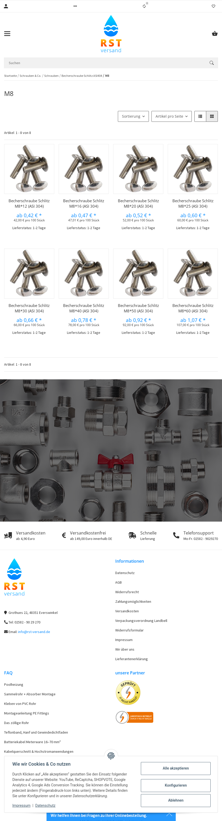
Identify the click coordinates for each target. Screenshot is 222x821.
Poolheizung (13, 684)
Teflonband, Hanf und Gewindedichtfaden (36, 732)
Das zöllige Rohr (16, 722)
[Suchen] (104, 63)
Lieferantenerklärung (131, 659)
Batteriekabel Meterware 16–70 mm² (32, 742)
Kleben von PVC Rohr (20, 703)
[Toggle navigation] (7, 34)
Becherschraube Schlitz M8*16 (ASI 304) (83, 203)
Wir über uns (124, 649)
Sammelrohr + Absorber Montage (30, 694)
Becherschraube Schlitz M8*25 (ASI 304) (192, 203)
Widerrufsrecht (127, 592)
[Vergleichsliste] (144, 6)
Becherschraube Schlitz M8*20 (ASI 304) (138, 203)
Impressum (124, 639)
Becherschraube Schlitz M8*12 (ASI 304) (29, 203)
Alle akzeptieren (175, 768)
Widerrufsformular (129, 630)
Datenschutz (125, 572)
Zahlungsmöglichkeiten (133, 601)
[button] (75, 6)
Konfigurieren (175, 785)
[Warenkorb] (215, 34)
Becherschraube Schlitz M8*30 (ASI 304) (29, 308)
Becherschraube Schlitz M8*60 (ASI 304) (192, 308)
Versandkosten (127, 611)
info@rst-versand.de (34, 631)
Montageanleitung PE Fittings (26, 713)
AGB (118, 582)
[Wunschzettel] (213, 6)
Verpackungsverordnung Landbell (141, 620)
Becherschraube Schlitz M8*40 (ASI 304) (83, 308)
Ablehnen (175, 800)
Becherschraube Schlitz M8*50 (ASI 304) (138, 308)
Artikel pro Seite (169, 116)
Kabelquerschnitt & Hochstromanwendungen (38, 751)
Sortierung (131, 116)
